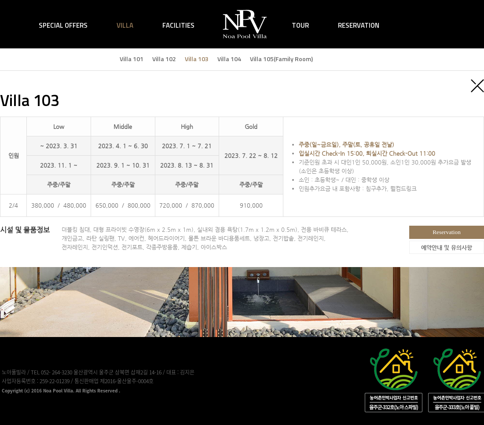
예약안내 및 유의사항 (446, 247)
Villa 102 (164, 58)
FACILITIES (178, 25)
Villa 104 (229, 58)
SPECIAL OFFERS (63, 25)
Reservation (447, 232)
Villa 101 (131, 58)
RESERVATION (358, 25)
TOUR (300, 25)
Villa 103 (197, 58)
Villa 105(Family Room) (281, 58)
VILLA (125, 25)
